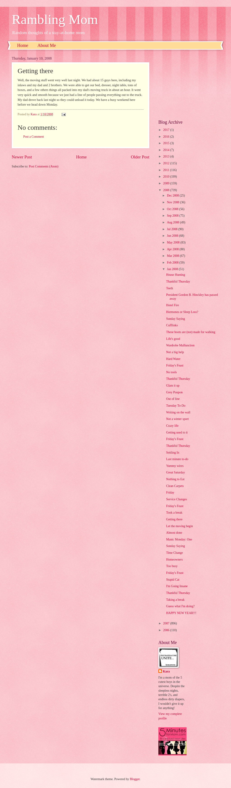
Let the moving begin (179, 526)
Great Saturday (175, 472)
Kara (166, 671)
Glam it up (172, 385)
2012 (166, 163)
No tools (171, 372)
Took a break (174, 512)
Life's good (173, 339)
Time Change (174, 552)
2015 (166, 143)
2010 (166, 176)
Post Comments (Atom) (43, 166)
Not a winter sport (177, 419)
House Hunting (175, 274)
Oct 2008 (173, 209)
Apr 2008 (173, 249)
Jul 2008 (172, 229)
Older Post (140, 157)
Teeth (169, 288)
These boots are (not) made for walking (190, 332)
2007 (166, 623)
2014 (166, 150)
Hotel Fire (172, 305)
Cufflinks (172, 325)
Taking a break (175, 599)
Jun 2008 (173, 235)
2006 (166, 630)
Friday (170, 492)
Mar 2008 (173, 255)
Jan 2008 (173, 269)
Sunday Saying (175, 318)
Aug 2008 (173, 222)
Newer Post (22, 157)
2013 (166, 156)
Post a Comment (33, 136)
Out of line (173, 399)
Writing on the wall (178, 412)
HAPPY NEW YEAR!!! (181, 613)
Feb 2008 (173, 262)
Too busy (172, 566)
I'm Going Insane (176, 586)
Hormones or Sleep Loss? (182, 312)
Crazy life (172, 425)
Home (22, 45)
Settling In (172, 452)
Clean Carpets (175, 486)
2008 (166, 190)
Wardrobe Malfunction (180, 345)
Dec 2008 (173, 195)
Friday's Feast (174, 365)
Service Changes (176, 499)
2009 (166, 183)
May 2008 (173, 242)
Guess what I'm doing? (180, 606)
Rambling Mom (55, 19)
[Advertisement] (188, 84)
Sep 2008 (173, 215)
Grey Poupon (174, 392)
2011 (166, 170)
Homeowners (174, 559)
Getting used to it (176, 432)
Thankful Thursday (178, 281)
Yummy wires (174, 466)
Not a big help (175, 352)
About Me (46, 45)
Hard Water (173, 359)
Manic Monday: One (179, 539)
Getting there (174, 519)
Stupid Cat (172, 579)
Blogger (135, 779)
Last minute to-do (177, 459)
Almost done (174, 532)
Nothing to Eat (175, 479)
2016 (166, 136)
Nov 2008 (173, 202)
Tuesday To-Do (175, 405)
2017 (166, 130)
